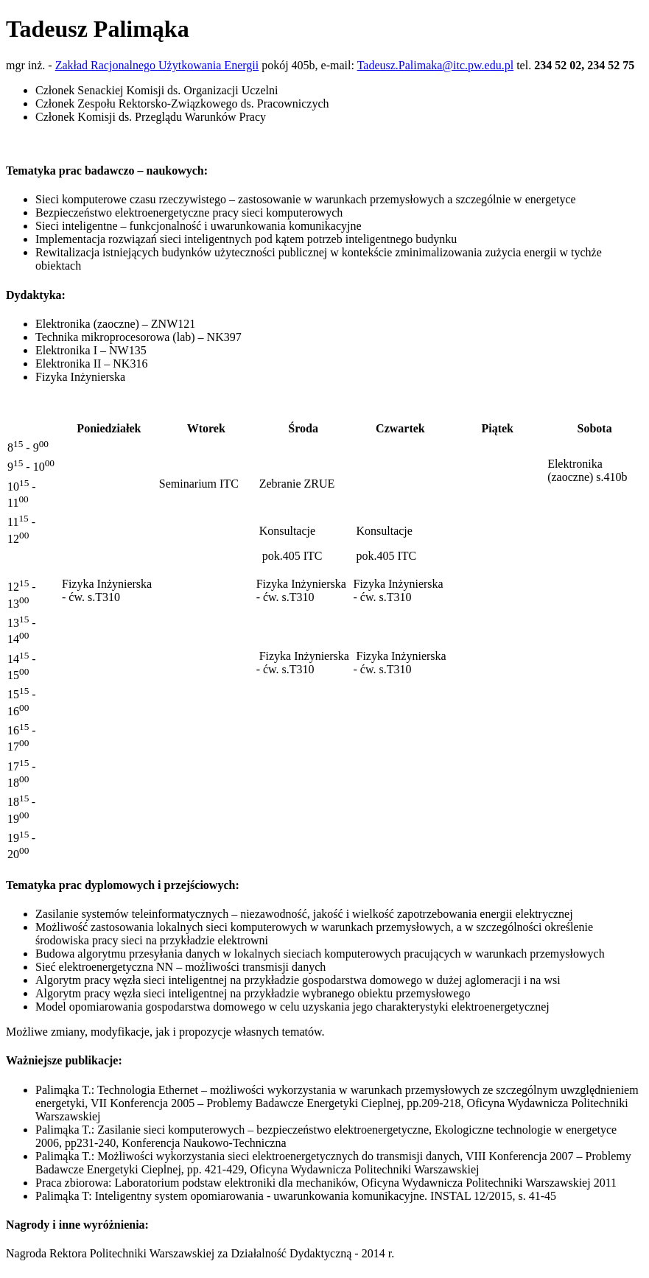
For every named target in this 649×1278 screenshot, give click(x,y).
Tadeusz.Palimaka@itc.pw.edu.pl (435, 65)
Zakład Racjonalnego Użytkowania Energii (157, 65)
